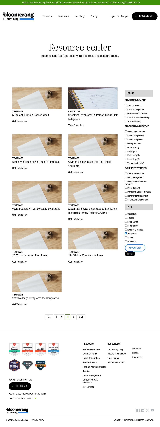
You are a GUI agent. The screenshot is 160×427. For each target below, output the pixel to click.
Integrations (88, 387)
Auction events (133, 105)
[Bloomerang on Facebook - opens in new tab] (138, 411)
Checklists (131, 214)
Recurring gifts (132, 159)
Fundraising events (134, 135)
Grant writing (132, 147)
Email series (131, 222)
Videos (129, 237)
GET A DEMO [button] (21, 386)
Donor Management (92, 375)
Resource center (80, 47)
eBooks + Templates (117, 353)
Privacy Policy (37, 420)
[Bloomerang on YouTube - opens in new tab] (152, 411)
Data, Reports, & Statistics (90, 381)
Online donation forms (136, 113)
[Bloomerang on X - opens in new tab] (147, 411)
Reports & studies (134, 230)
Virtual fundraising (134, 163)
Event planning (132, 188)
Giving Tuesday (133, 143)
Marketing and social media (138, 192)
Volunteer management (136, 199)
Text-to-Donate (90, 362)
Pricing (135, 353)
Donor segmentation (135, 131)
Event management (134, 109)
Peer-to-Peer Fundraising (94, 367)
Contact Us (137, 357)
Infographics (131, 226)
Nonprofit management (136, 196)
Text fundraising (133, 121)
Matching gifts (132, 155)
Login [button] (112, 16)
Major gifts (131, 151)
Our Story (136, 348)
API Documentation (116, 362)
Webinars (130, 241)
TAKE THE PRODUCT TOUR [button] (20, 398)
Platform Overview (91, 349)
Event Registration (91, 358)
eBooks (129, 218)
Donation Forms (90, 353)
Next (80, 317)
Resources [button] (63, 16)
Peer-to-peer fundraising (137, 117)
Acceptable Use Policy (17, 420)
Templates (131, 233)
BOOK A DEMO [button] (146, 16)
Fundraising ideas (134, 139)
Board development (134, 173)
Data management (134, 177)
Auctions (87, 371)
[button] (125, 16)
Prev (49, 317)
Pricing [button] (94, 16)
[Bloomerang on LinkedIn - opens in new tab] (142, 411)
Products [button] (47, 16)
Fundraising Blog (115, 349)
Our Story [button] (79, 16)
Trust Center (113, 358)
